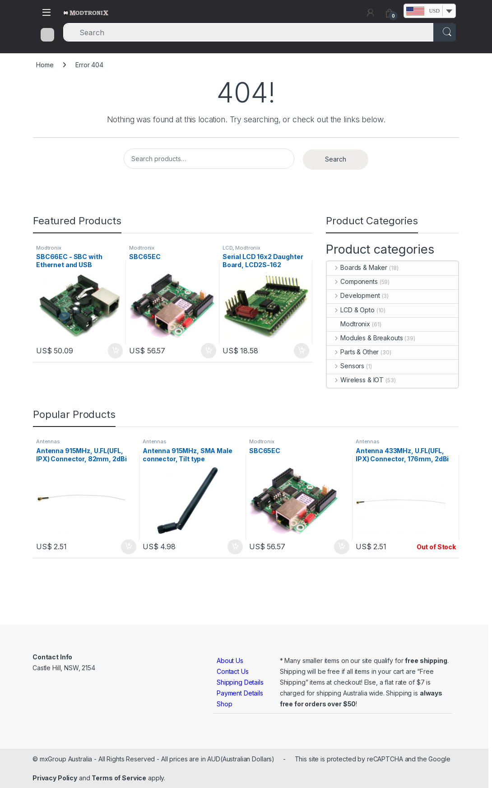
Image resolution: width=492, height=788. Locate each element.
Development (353, 295)
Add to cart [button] (115, 350)
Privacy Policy (54, 778)
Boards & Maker (357, 267)
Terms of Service (119, 778)
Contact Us (233, 671)
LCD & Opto (350, 310)
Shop (224, 704)
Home (44, 65)
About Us (230, 660)
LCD (228, 248)
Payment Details (240, 693)
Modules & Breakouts (365, 338)
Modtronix (48, 248)
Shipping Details (240, 682)
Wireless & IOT (355, 380)
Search (335, 159)
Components (352, 281)
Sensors (345, 366)
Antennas (48, 441)
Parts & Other (353, 352)
